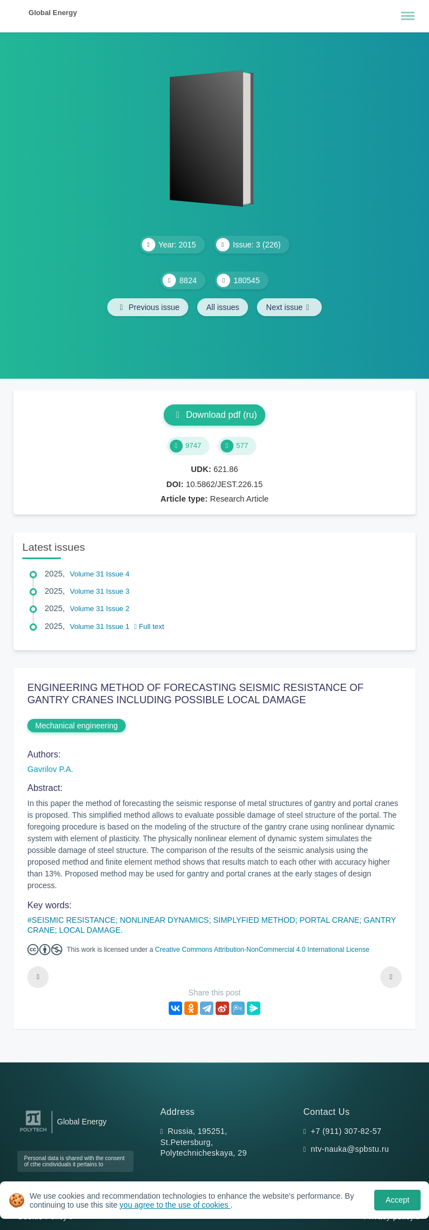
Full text (149, 626)
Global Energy (52, 12)
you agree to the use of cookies (175, 1204)
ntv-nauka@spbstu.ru (350, 1149)
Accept (397, 1199)
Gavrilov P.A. (50, 769)
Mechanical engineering (76, 725)
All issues (222, 307)
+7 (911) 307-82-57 (346, 1131)
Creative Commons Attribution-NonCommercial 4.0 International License (262, 950)
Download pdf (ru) (214, 414)
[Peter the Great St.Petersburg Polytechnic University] (33, 1132)
